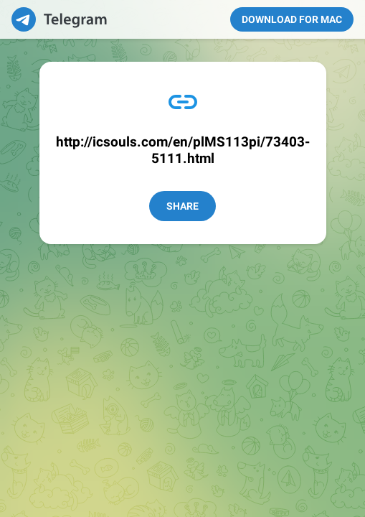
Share (182, 206)
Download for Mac (292, 19)
